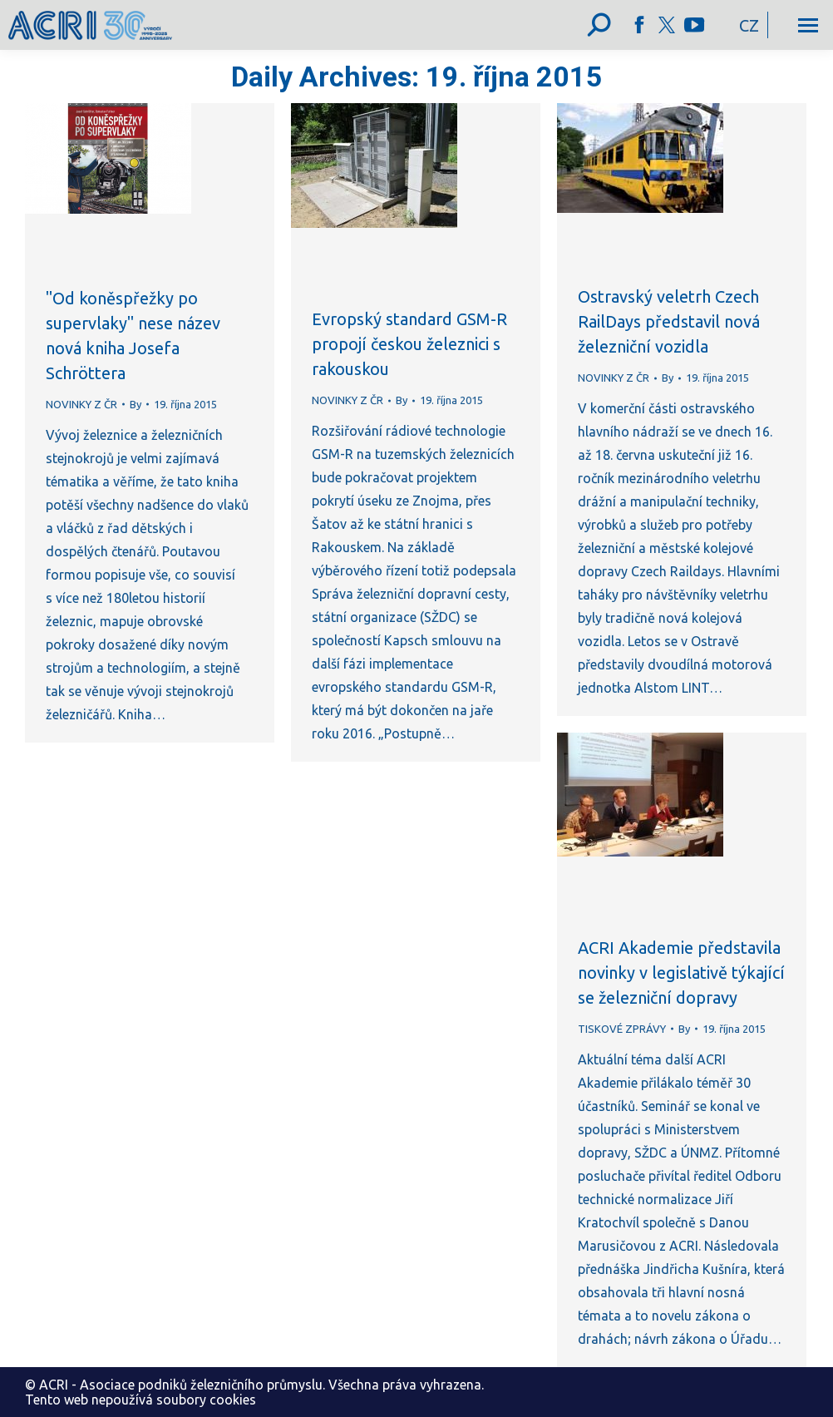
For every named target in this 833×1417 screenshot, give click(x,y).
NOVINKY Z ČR (81, 404)
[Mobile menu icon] (808, 25)
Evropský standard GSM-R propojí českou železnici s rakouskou (409, 343)
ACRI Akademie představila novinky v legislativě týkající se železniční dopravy (681, 972)
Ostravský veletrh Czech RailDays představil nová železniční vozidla (669, 321)
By (135, 404)
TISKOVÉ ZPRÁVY (622, 1028)
